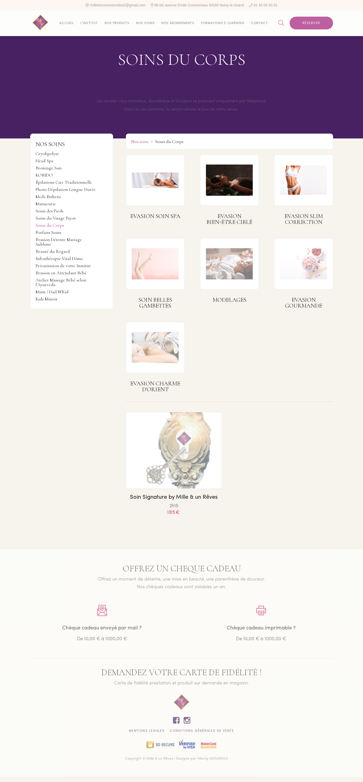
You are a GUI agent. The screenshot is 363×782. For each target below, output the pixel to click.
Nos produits (117, 23)
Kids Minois (46, 299)
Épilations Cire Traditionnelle (64, 182)
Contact (259, 23)
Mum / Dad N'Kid (52, 292)
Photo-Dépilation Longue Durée (66, 189)
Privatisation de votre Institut (63, 265)
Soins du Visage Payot (56, 218)
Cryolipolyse (47, 153)
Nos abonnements (177, 23)
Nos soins (145, 23)
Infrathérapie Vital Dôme (59, 258)
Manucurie (46, 204)
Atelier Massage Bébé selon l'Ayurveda (61, 282)
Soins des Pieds (49, 211)
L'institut (89, 23)
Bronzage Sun (49, 168)
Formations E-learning (222, 23)
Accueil (66, 23)
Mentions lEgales (147, 732)
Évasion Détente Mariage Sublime (59, 242)
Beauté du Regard (53, 251)
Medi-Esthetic (49, 196)
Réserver (311, 23)
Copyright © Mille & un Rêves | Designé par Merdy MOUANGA (176, 760)
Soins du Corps (50, 225)
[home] (40, 23)
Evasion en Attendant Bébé (61, 273)
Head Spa (44, 161)
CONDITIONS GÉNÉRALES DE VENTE (202, 732)
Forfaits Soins (48, 232)
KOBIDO (44, 175)
